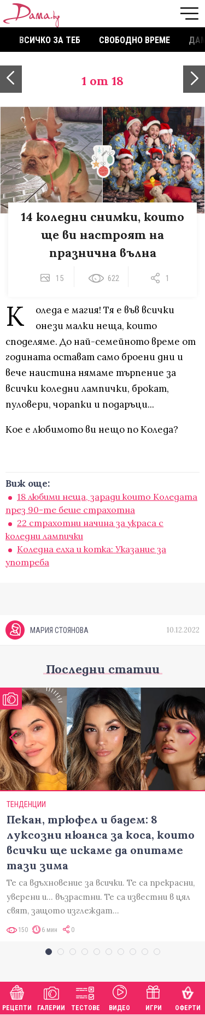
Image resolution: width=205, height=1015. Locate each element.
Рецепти (17, 997)
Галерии (51, 997)
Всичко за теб (49, 40)
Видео (119, 997)
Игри (153, 997)
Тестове (85, 997)
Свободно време (134, 40)
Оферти (188, 997)
